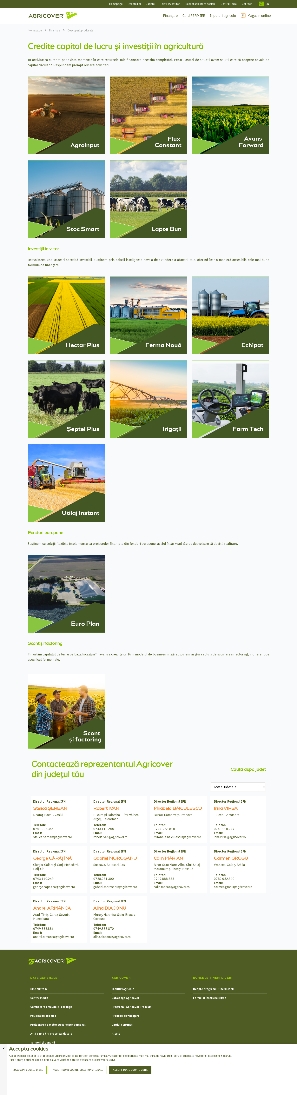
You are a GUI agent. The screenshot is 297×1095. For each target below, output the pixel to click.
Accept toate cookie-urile (130, 1086)
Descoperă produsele (80, 30)
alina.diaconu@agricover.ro (112, 937)
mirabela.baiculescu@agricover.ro (177, 837)
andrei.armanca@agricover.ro (53, 937)
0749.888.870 (103, 929)
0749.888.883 (164, 879)
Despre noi (134, 4)
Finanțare (170, 15)
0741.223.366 (43, 829)
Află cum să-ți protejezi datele (51, 1033)
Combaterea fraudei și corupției (51, 1007)
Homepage (116, 4)
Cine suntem (38, 989)
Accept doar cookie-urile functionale (78, 1086)
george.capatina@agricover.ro (54, 887)
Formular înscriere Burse (209, 998)
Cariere (150, 4)
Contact (247, 4)
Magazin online (259, 15)
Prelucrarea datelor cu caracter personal (58, 1024)
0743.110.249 (43, 879)
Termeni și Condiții (42, 1042)
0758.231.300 (103, 879)
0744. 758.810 (164, 829)
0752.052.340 (224, 879)
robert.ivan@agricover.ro (110, 837)
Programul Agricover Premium (131, 1007)
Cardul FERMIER (122, 1024)
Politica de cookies (43, 1016)
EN (267, 4)
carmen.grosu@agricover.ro (233, 887)
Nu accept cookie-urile (28, 1086)
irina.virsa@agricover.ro (230, 837)
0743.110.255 (103, 829)
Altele (116, 1033)
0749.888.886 (43, 929)
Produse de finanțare (126, 1016)
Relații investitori (170, 4)
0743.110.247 (224, 829)
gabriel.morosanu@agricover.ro (115, 887)
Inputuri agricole (223, 15)
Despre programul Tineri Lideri (213, 989)
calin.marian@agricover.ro (172, 887)
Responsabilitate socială (200, 4)
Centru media (39, 998)
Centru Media (229, 4)
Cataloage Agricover (125, 998)
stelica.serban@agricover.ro (52, 837)
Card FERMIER (193, 15)
